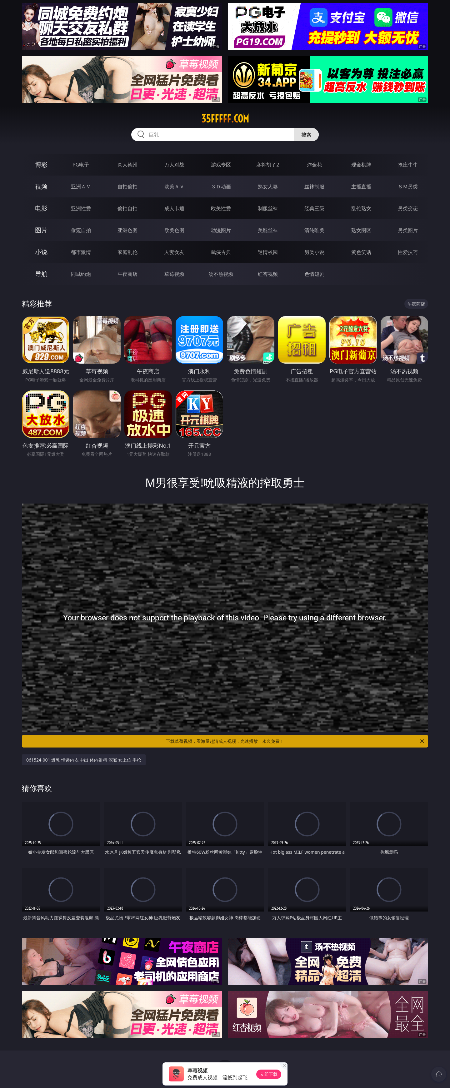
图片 (41, 230)
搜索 (306, 134)
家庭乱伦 (128, 252)
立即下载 (269, 1074)
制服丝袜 (268, 208)
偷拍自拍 (128, 208)
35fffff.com (225, 118)
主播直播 (361, 186)
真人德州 (128, 164)
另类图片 (408, 230)
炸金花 (314, 164)
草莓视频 (174, 274)
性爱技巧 (408, 252)
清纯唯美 (314, 230)
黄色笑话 (361, 252)
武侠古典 (221, 252)
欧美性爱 (221, 208)
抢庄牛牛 (408, 164)
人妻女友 (174, 252)
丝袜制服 (314, 186)
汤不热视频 (220, 274)
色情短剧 (314, 274)
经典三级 (314, 208)
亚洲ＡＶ (81, 186)
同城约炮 (81, 274)
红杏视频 (268, 274)
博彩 (41, 164)
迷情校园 (268, 252)
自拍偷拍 (128, 186)
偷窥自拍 (81, 230)
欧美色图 (174, 230)
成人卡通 (174, 208)
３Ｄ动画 (221, 186)
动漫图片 (221, 230)
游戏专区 (221, 164)
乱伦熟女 (361, 208)
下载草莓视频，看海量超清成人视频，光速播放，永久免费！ (295, 741)
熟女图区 (361, 230)
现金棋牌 (361, 164)
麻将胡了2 (267, 164)
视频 (41, 186)
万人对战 (174, 164)
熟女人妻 (268, 186)
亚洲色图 (128, 230)
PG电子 (80, 164)
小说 (41, 252)
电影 (41, 208)
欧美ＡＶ (174, 186)
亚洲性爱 (81, 208)
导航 (41, 274)
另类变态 (408, 208)
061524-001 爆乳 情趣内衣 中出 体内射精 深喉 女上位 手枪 (83, 760)
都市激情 (81, 252)
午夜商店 (128, 274)
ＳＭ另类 (408, 186)
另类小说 (314, 252)
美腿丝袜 (268, 230)
